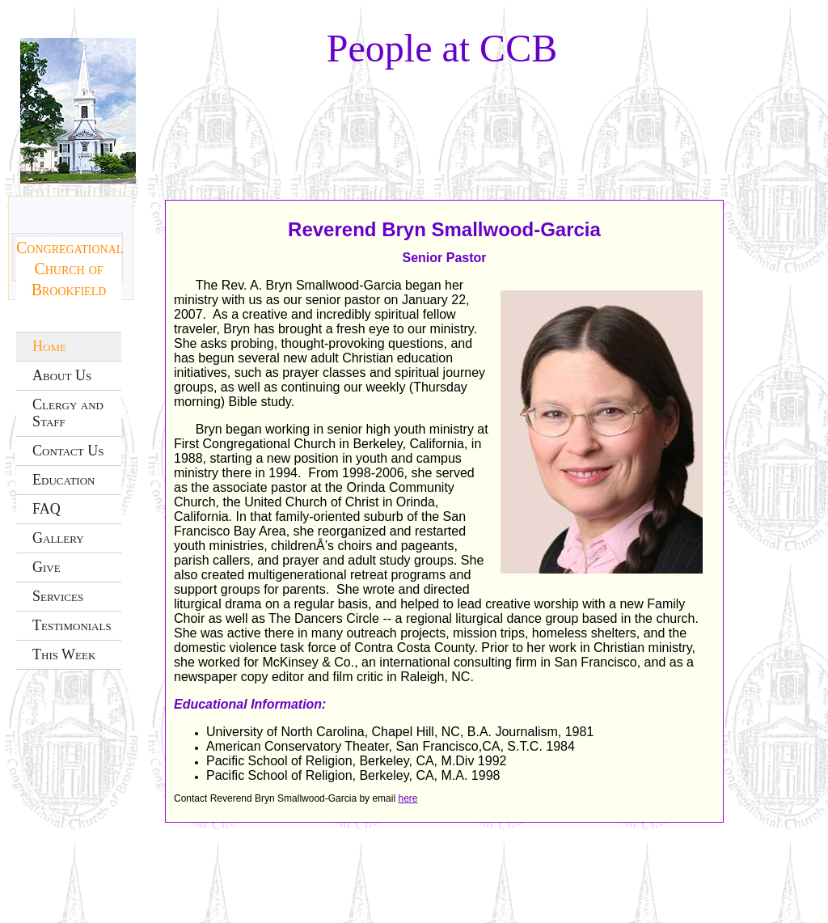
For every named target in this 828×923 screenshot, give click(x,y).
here (407, 798)
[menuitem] (68, 346)
